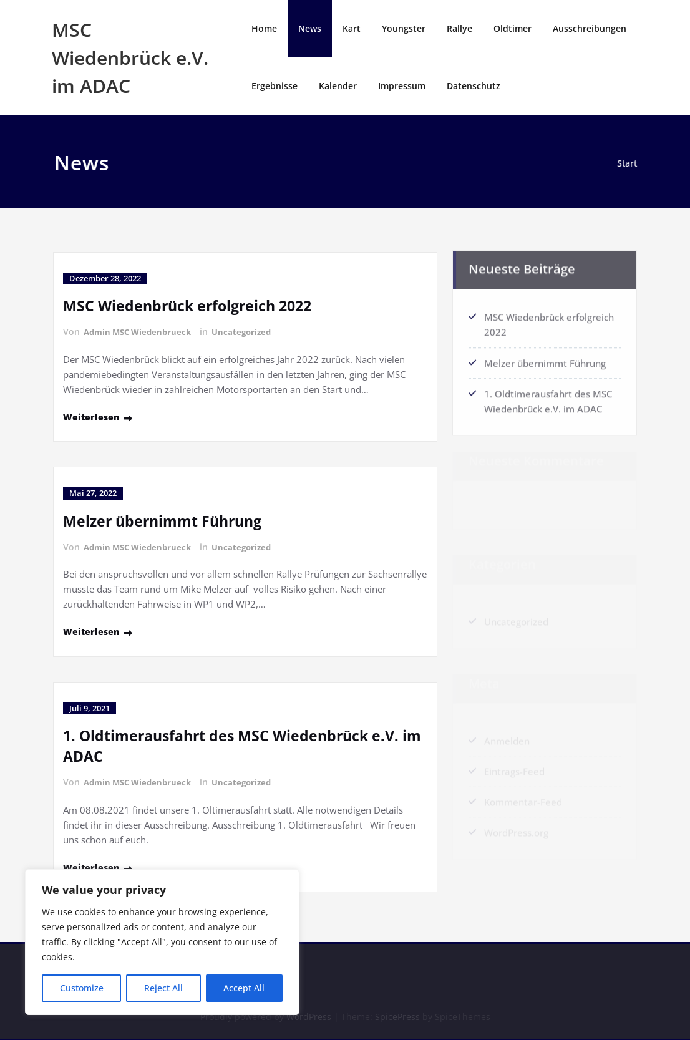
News (309, 28)
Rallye (459, 28)
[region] (162, 942)
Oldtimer (512, 28)
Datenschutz (473, 86)
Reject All (163, 988)
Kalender (338, 86)
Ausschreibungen (589, 28)
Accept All (244, 988)
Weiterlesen (92, 416)
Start (630, 163)
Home (264, 28)
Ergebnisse (274, 86)
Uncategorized (250, 332)
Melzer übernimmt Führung (166, 519)
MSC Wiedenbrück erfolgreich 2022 (192, 305)
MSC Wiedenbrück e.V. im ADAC (130, 58)
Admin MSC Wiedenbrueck (141, 332)
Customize (82, 988)
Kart (352, 28)
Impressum (401, 86)
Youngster (403, 28)
